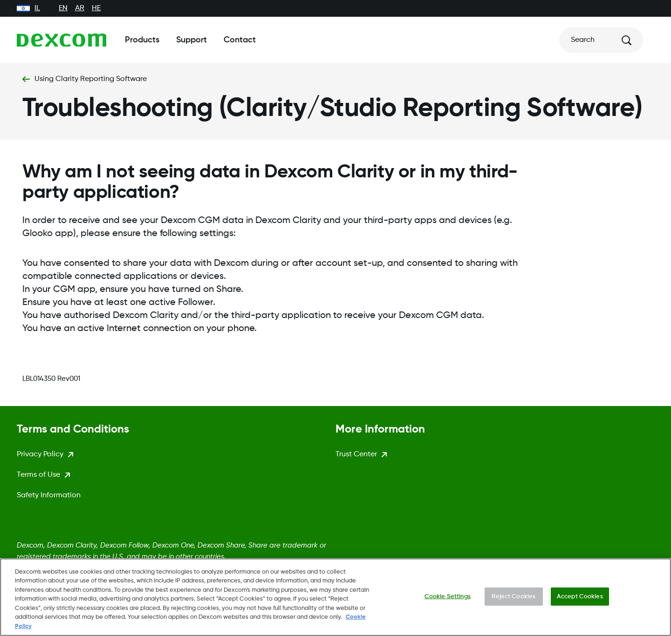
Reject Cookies (513, 601)
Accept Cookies (580, 601)
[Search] (601, 40)
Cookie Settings (448, 601)
